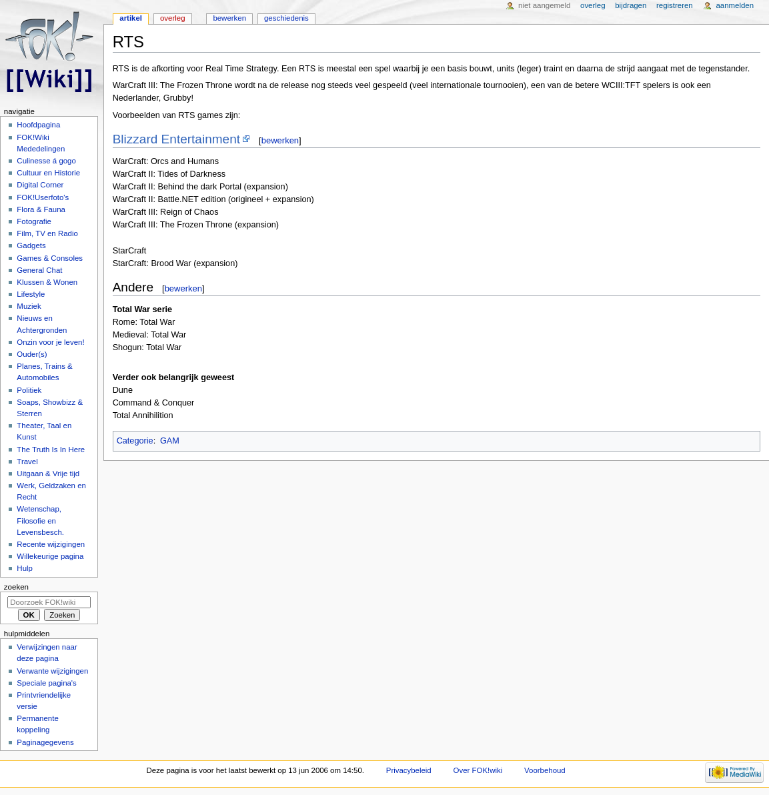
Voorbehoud (545, 770)
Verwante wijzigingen (52, 671)
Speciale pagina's (46, 683)
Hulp (25, 568)
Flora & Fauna (41, 209)
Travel (27, 462)
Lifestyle (31, 294)
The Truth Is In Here (51, 450)
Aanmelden (735, 5)
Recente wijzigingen (51, 544)
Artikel (130, 18)
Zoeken (16, 587)
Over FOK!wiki (478, 770)
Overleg (172, 18)
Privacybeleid (409, 770)
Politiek (29, 390)
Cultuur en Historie (48, 173)
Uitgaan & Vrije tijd (48, 474)
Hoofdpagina (38, 125)
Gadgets (31, 245)
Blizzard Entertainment (176, 139)
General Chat (39, 270)
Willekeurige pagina (50, 556)
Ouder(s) (32, 354)
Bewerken (229, 18)
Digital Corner (40, 185)
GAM (169, 441)
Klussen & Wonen (47, 282)
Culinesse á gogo (46, 161)
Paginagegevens (45, 742)
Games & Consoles (50, 258)
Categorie (135, 441)
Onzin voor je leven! (50, 342)
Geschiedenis (286, 18)
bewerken (280, 140)
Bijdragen (630, 5)
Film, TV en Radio (47, 233)
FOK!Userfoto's (43, 197)
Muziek (29, 306)
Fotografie (34, 221)
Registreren (674, 5)
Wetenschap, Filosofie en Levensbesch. (40, 520)
